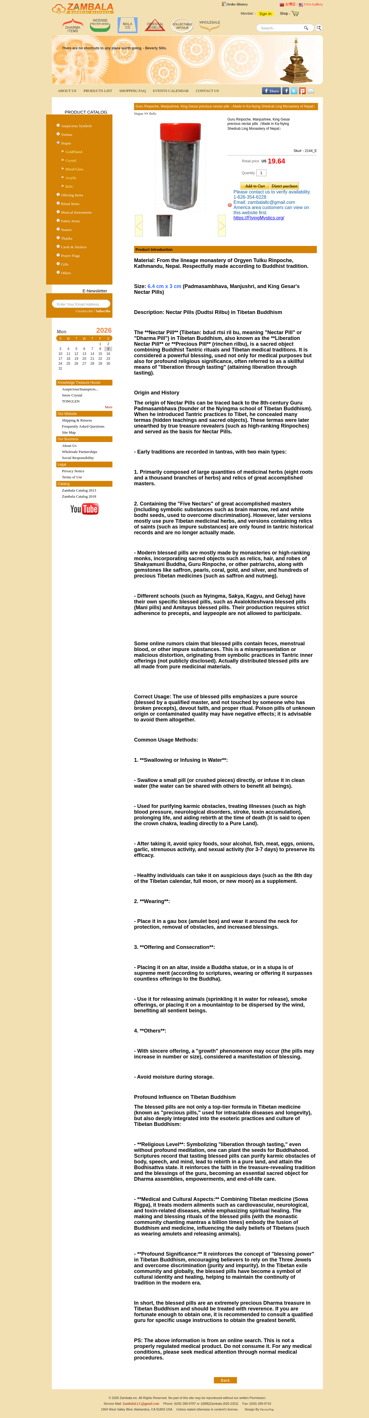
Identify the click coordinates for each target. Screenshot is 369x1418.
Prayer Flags (70, 255)
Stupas (66, 143)
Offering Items (72, 195)
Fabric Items (70, 221)
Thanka (66, 238)
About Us (69, 445)
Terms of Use (72, 477)
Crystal (70, 160)
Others (66, 273)
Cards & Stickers (74, 247)
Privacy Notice (73, 471)
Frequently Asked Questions (83, 426)
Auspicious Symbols (76, 126)
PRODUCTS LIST (98, 91)
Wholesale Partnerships (79, 452)
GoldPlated (73, 152)
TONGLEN (71, 401)
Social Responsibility (78, 458)
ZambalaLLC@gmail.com (141, 1404)
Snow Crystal (72, 395)
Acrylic (71, 178)
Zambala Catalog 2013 (79, 490)
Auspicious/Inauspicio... (80, 389)
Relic (69, 186)
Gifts (65, 264)
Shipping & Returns (77, 420)
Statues (66, 229)
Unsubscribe (84, 311)
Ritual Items (70, 204)
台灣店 (290, 4)
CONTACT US (207, 91)
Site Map (69, 432)
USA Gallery (313, 4)
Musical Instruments (76, 212)
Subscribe (103, 311)
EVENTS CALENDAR (171, 91)
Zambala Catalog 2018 (79, 496)
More (108, 407)
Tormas (66, 134)
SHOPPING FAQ (132, 91)
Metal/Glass (74, 169)
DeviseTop (267, 1409)
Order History (237, 4)
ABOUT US (67, 91)
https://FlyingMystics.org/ (259, 217)
